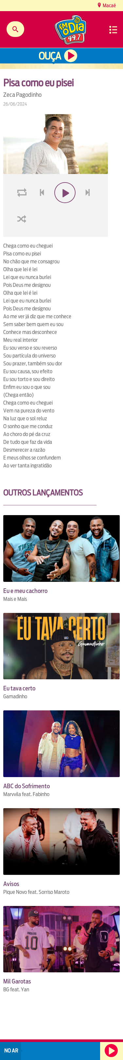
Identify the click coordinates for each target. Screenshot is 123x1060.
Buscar (15, 29)
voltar (40, 208)
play (64, 208)
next (88, 208)
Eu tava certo (19, 688)
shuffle (23, 234)
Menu (113, 30)
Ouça (50, 56)
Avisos (11, 883)
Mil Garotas (17, 981)
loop (22, 208)
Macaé (109, 5)
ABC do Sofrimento (26, 786)
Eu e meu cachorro (25, 590)
